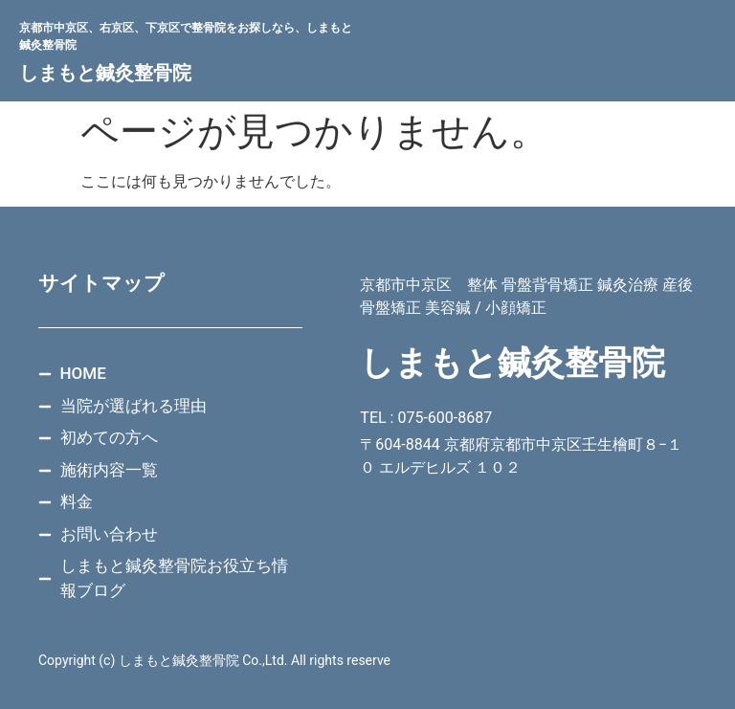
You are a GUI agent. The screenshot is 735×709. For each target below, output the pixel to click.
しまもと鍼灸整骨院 (105, 72)
